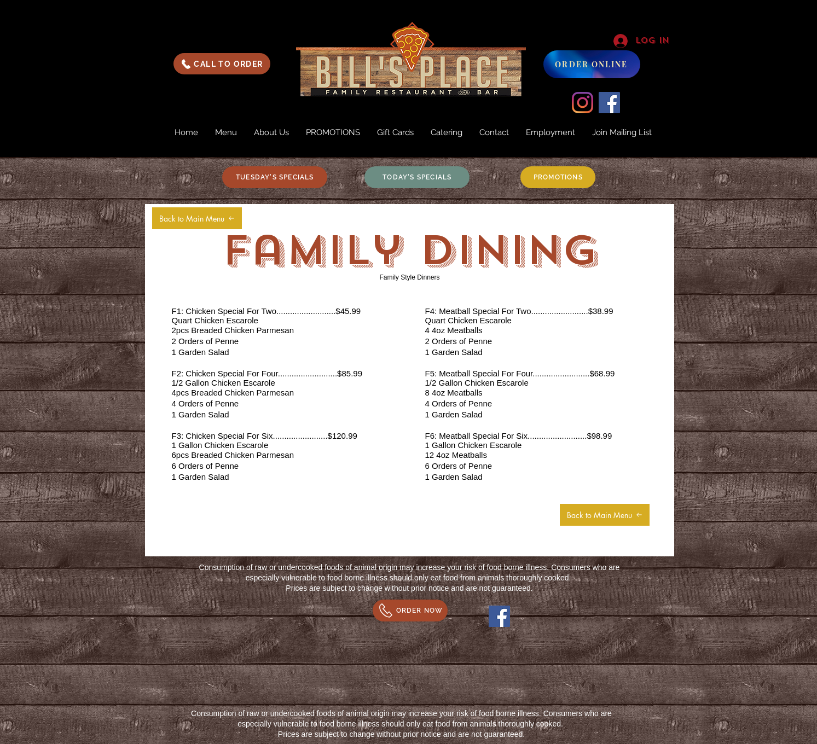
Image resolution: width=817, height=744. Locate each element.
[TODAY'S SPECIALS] (417, 177)
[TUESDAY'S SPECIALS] (274, 177)
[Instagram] (582, 102)
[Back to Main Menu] (197, 218)
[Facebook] (609, 102)
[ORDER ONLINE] (591, 64)
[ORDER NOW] (410, 610)
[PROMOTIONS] (557, 177)
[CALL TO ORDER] (221, 63)
